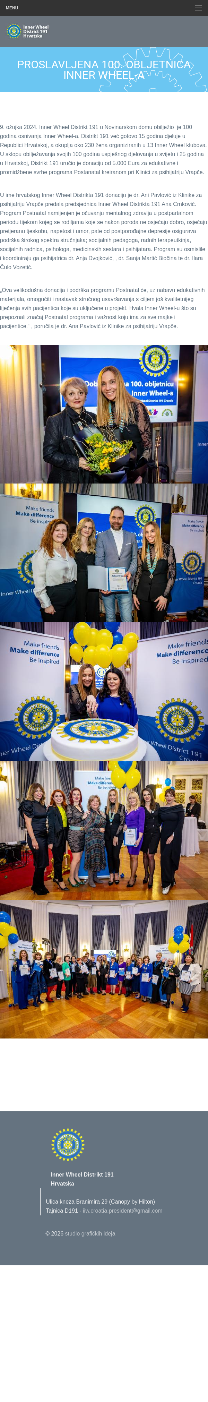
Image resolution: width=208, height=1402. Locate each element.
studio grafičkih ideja (90, 1234)
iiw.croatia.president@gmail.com (123, 1211)
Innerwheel (43, 31)
